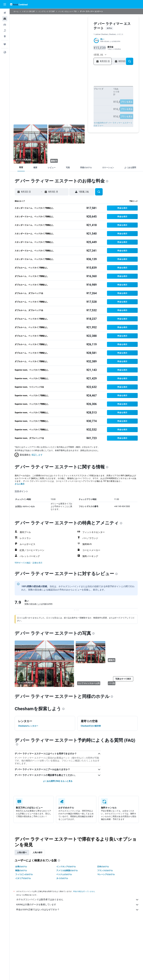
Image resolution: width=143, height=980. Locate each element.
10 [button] (64, 93)
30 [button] (59, 106)
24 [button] (64, 102)
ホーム (16, 11)
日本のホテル (103, 866)
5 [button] (72, 88)
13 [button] (77, 93)
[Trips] (4, 44)
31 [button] (64, 106)
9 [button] (59, 93)
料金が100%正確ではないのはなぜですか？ (78, 909)
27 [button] (77, 102)
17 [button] (64, 97)
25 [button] (68, 102)
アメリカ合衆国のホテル (67, 870)
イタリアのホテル (23, 878)
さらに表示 (20, 484)
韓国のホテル (21, 870)
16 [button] (59, 97)
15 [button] (86, 93)
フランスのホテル (105, 870)
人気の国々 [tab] (22, 852)
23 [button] (59, 102)
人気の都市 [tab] (38, 852)
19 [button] (73, 97)
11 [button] (68, 93)
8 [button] (86, 88)
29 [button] (86, 102)
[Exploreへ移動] (4, 36)
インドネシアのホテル (66, 866)
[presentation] (107, 181)
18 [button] (68, 97)
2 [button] (59, 88)
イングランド (44, 11)
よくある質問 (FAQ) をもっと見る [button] (58, 781)
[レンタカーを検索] (4, 24)
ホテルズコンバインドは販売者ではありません (78, 899)
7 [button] (97, 88)
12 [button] (73, 93)
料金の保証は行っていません (84, 891)
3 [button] (111, 84)
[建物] (67, 154)
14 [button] (82, 93)
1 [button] (86, 84)
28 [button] (82, 102)
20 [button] (77, 97)
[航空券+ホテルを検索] (4, 30)
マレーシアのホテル (106, 874)
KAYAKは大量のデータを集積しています (78, 904)
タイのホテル (62, 878)
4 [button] (68, 88)
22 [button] (86, 97)
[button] (5, 4)
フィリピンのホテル (24, 874)
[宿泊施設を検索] (4, 19)
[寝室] (31, 144)
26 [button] (73, 102)
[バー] (121, 675)
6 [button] (77, 88)
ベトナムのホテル (64, 874)
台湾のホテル (21, 866)
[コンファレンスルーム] (90, 675)
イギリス (25, 11)
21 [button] (82, 97)
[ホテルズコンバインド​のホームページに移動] (19, 4)
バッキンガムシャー (66, 11)
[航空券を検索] (4, 13)
